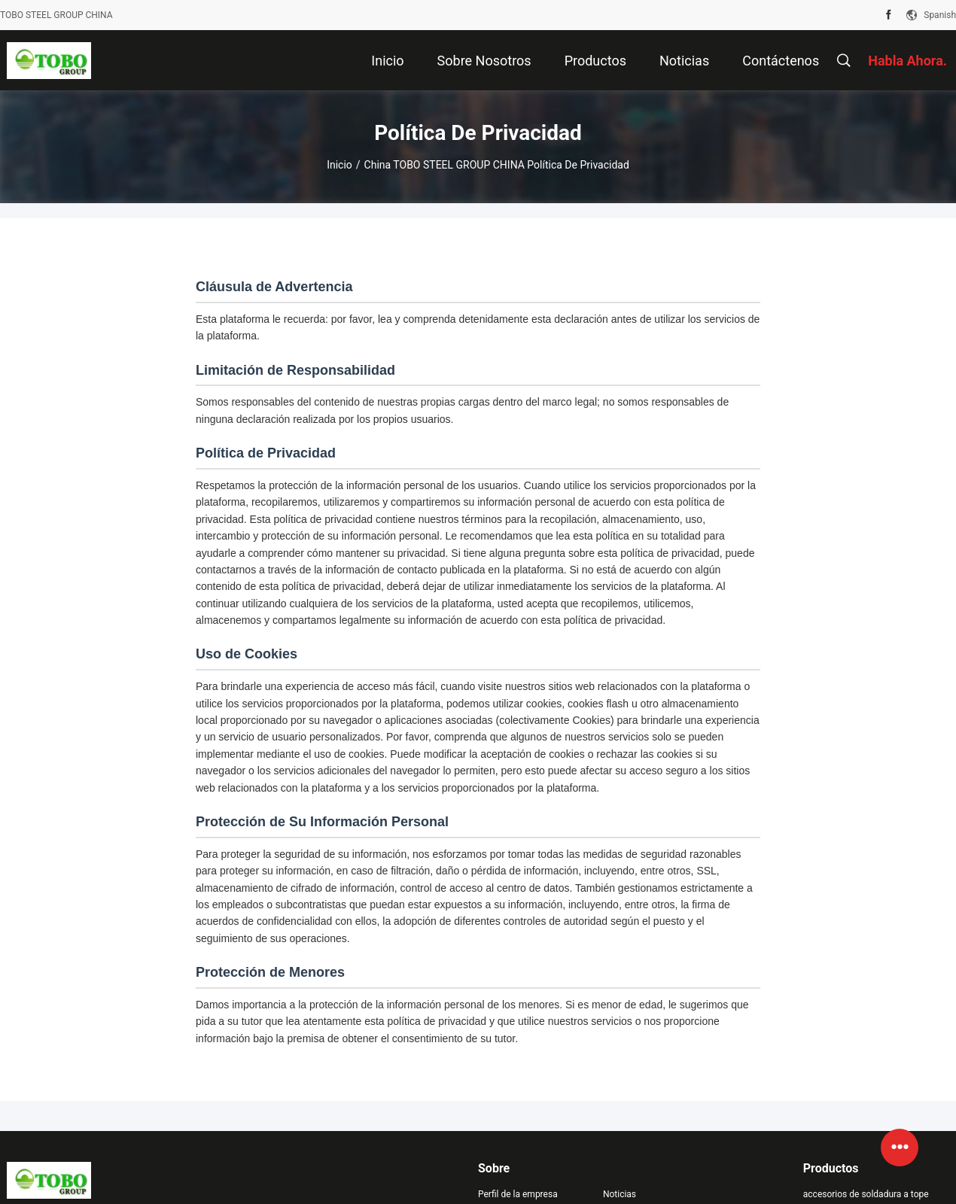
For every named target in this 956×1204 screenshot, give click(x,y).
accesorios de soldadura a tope (866, 1194)
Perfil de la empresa (518, 1194)
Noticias (619, 1194)
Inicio (339, 165)
